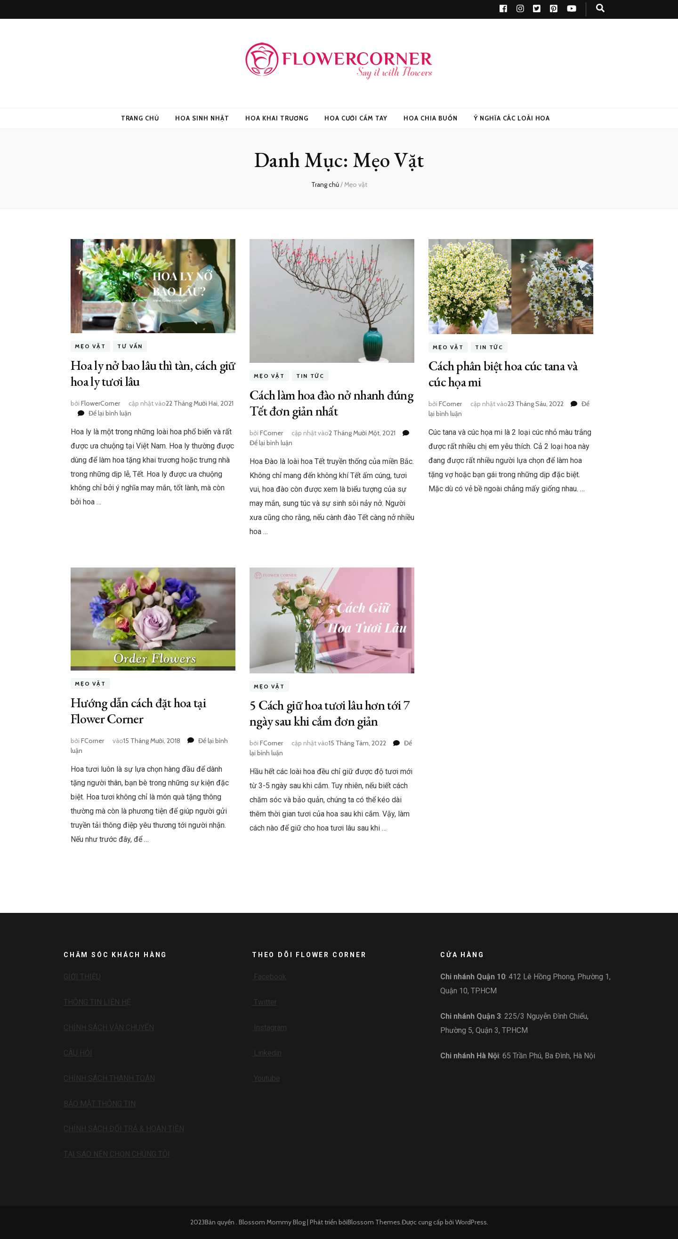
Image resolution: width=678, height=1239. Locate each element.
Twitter (264, 1002)
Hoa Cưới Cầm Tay (356, 118)
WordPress (471, 1222)
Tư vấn (130, 346)
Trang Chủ (140, 118)
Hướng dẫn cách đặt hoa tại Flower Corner (138, 710)
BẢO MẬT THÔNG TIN (100, 1103)
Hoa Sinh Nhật (202, 118)
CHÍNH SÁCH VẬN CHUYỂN (109, 1027)
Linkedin (267, 1052)
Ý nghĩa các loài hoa (512, 118)
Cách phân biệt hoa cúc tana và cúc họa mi (502, 373)
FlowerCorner (100, 403)
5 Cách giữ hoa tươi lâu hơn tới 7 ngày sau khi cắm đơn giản (330, 712)
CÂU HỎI (78, 1052)
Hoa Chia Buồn (431, 118)
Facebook (269, 976)
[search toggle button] (600, 8)
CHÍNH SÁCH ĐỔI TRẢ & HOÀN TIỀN (124, 1128)
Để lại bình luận (110, 413)
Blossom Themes (373, 1222)
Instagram (269, 1027)
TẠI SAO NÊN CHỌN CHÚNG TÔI (117, 1154)
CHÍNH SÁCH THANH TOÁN (109, 1078)
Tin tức (310, 375)
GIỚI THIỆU (82, 976)
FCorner (271, 433)
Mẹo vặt (90, 346)
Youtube (266, 1078)
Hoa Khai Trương (276, 118)
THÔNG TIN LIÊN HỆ (97, 1002)
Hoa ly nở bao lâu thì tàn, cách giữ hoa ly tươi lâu (153, 373)
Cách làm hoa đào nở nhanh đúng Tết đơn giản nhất (331, 402)
